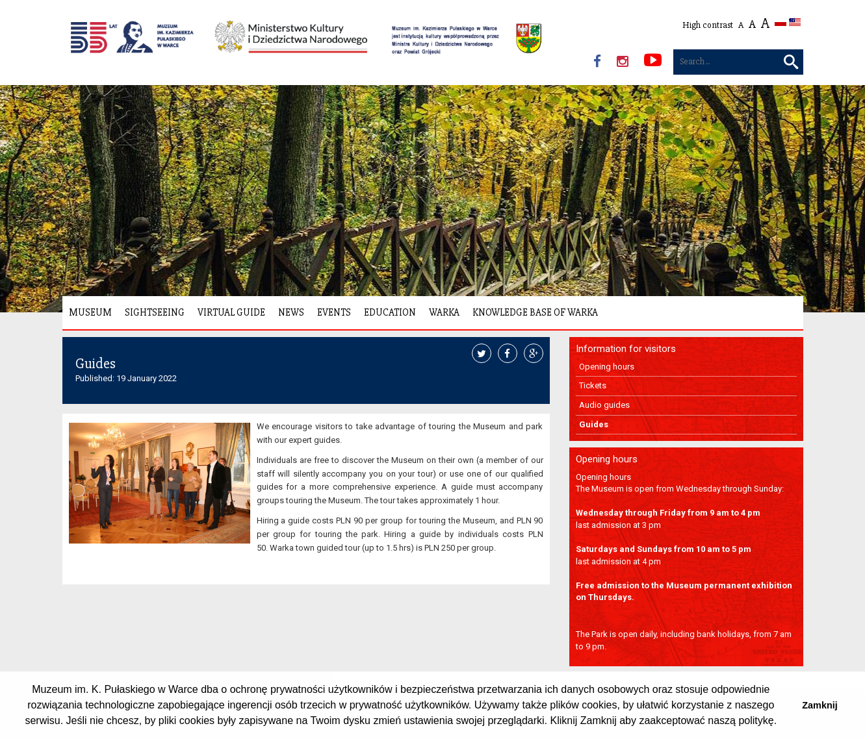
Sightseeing (155, 312)
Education (390, 312)
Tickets (592, 385)
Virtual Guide (231, 312)
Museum (90, 312)
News (291, 312)
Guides (593, 424)
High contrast (707, 25)
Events (334, 312)
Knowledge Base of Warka (535, 312)
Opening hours (606, 366)
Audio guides (604, 405)
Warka (444, 312)
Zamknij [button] (819, 705)
